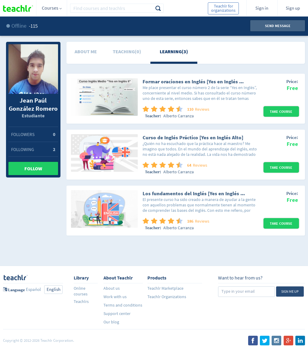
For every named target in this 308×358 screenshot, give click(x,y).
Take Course (281, 111)
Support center (117, 313)
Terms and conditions (122, 305)
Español (33, 289)
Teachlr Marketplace (165, 288)
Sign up (293, 8)
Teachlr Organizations (166, 296)
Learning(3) (174, 51)
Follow (33, 168)
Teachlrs (81, 301)
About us (111, 288)
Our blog (111, 322)
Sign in (261, 8)
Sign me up (290, 291)
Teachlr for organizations (223, 8)
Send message (278, 25)
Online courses (81, 291)
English (53, 289)
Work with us (115, 296)
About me (86, 51)
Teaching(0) (127, 51)
